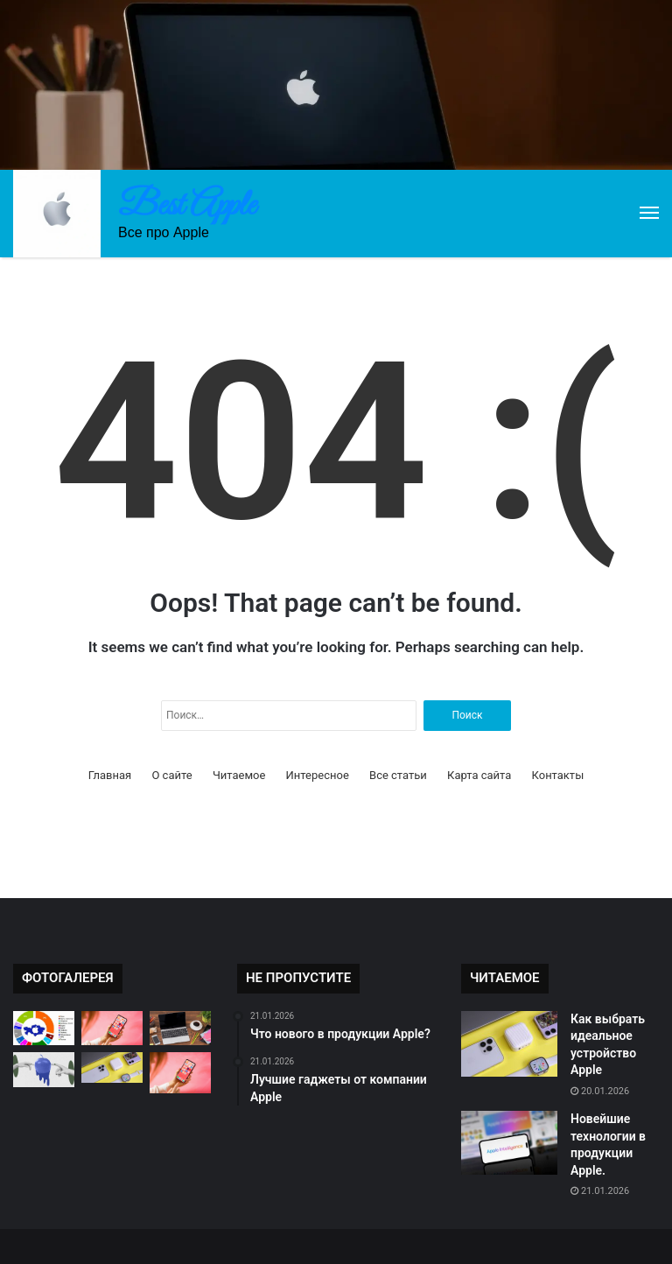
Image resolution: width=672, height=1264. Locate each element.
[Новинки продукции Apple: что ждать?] (180, 1072)
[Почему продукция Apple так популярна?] (43, 1028)
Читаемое (239, 775)
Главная (109, 775)
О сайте (171, 775)
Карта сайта (479, 775)
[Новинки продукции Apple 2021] (43, 1069)
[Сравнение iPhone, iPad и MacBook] (180, 1028)
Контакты (558, 775)
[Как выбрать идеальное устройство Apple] (509, 1044)
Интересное (317, 775)
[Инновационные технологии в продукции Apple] (112, 1028)
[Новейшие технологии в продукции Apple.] (509, 1143)
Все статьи (398, 775)
